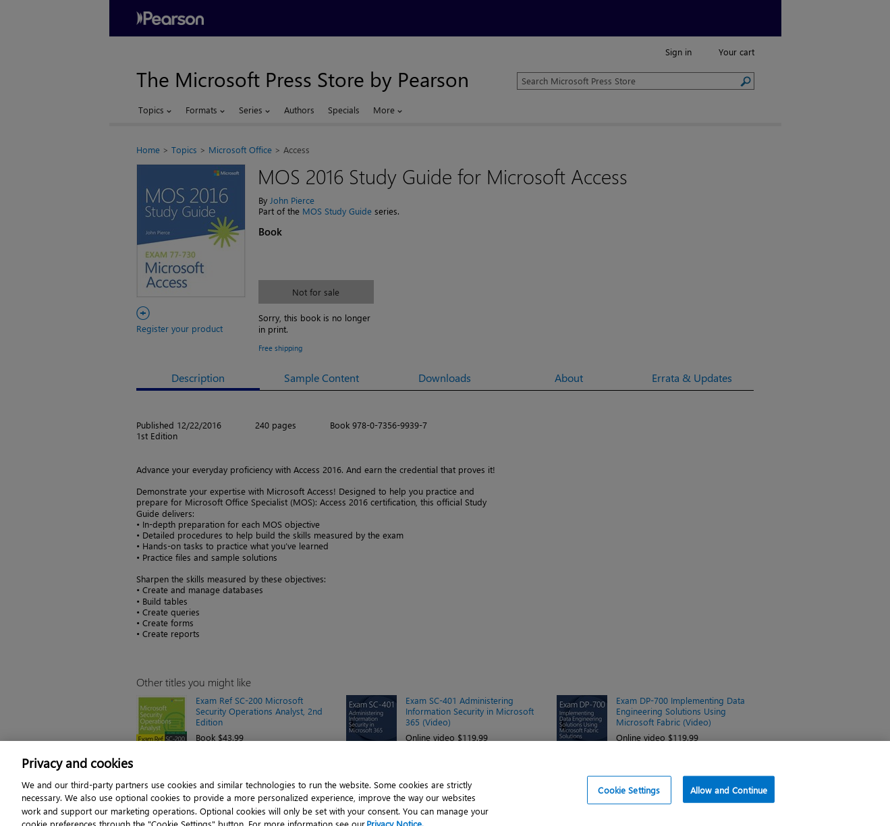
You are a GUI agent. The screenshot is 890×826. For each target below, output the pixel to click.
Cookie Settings (629, 800)
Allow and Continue (728, 800)
